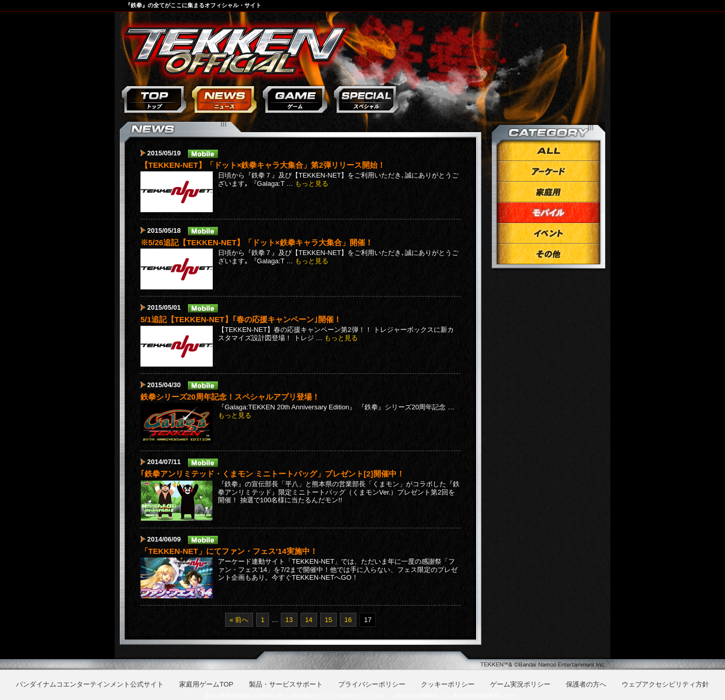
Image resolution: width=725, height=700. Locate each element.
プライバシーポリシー (371, 684)
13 (289, 620)
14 (308, 620)
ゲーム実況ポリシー (520, 684)
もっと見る (311, 183)
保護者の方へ (586, 684)
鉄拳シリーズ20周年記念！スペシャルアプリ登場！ (230, 396)
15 (328, 620)
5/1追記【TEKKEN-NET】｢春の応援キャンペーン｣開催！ (240, 319)
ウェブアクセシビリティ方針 (665, 684)
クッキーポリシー (448, 684)
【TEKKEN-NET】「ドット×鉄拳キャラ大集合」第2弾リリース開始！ (262, 165)
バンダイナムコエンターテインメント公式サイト (90, 684)
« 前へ (239, 620)
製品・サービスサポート (286, 684)
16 (348, 620)
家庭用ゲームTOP (206, 684)
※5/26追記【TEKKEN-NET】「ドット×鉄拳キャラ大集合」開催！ (256, 241)
